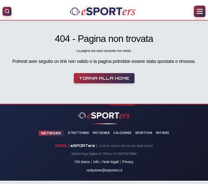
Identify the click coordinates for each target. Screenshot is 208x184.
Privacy (127, 162)
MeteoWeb (101, 133)
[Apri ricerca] (7, 11)
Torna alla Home (104, 78)
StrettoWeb (78, 133)
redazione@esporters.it (104, 170)
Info (96, 162)
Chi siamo (82, 162)
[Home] (103, 11)
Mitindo (162, 133)
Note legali (110, 162)
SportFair (143, 133)
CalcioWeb (122, 133)
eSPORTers (82, 145)
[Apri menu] (199, 11)
